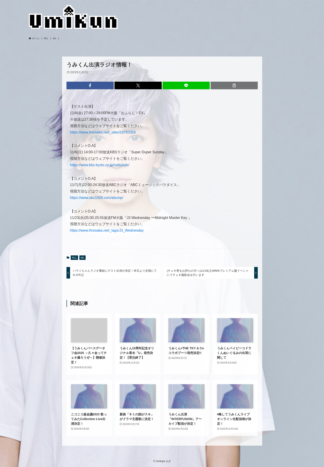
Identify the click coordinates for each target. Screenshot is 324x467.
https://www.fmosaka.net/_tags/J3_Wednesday (107, 230)
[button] (90, 85)
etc (82, 257)
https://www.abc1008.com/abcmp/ (96, 198)
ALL (74, 257)
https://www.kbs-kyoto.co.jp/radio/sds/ (99, 165)
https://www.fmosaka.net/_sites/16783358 (103, 132)
